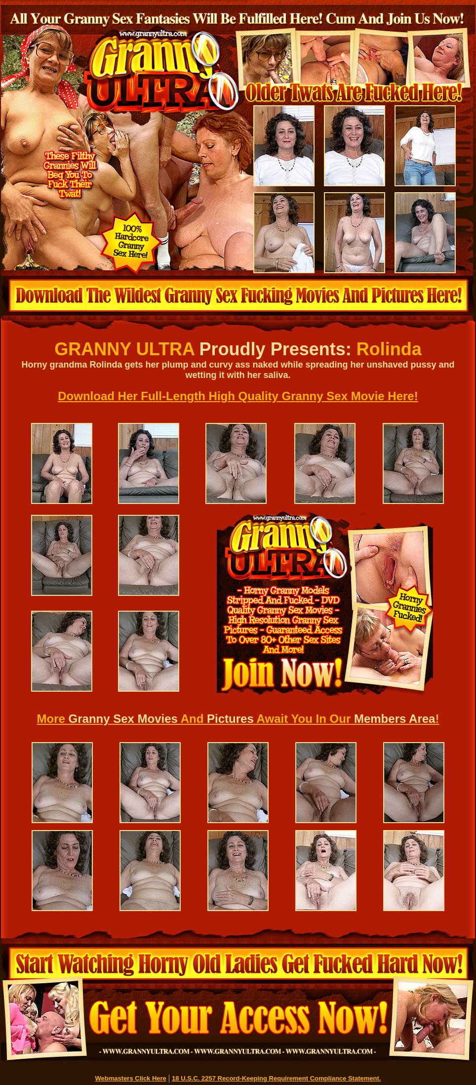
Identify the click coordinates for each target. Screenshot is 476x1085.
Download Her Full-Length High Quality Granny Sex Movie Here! (238, 396)
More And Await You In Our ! (238, 718)
